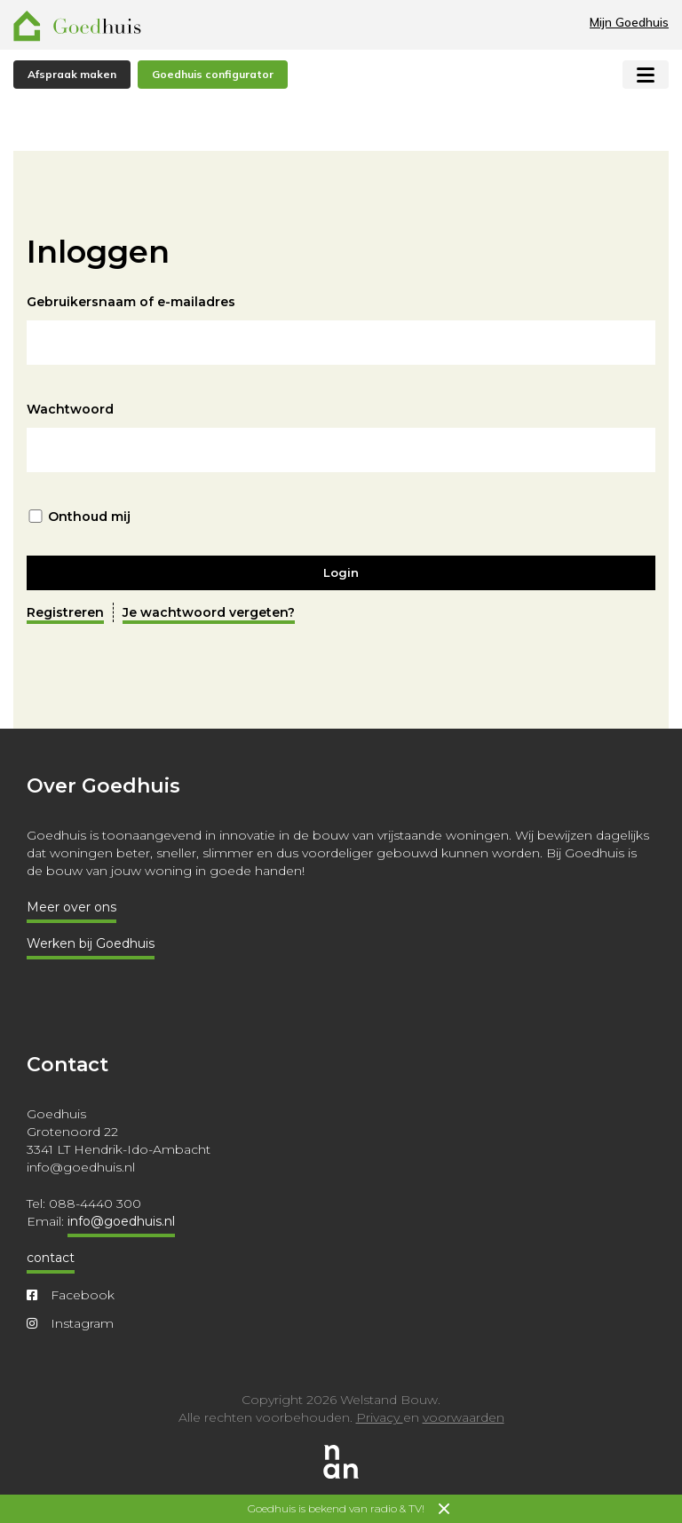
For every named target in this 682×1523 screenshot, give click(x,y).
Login (341, 572)
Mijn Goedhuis (629, 22)
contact (51, 1258)
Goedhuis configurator (213, 74)
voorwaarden (463, 1417)
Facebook (71, 1295)
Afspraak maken (72, 74)
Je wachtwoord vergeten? (209, 612)
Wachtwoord (70, 409)
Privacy (379, 1417)
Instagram (70, 1323)
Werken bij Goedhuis (91, 943)
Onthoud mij (89, 517)
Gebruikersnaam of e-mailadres (131, 302)
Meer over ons (71, 907)
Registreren (65, 612)
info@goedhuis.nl (121, 1221)
